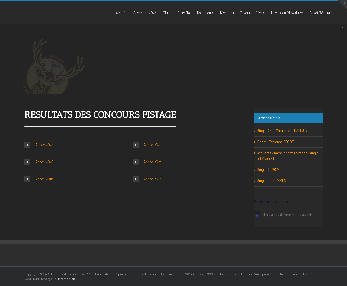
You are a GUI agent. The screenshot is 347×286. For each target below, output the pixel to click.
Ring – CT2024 (268, 169)
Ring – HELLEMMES (271, 180)
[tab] (74, 145)
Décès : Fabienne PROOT (275, 142)
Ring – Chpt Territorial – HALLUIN (282, 130)
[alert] (288, 215)
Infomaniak (66, 279)
